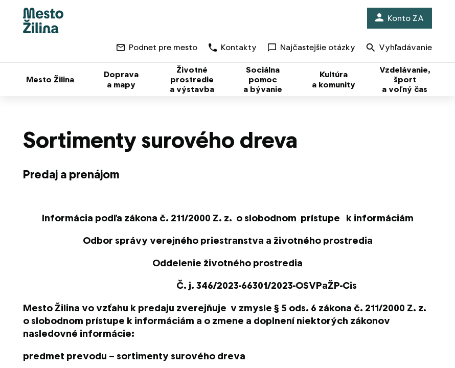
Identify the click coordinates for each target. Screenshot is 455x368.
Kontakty (233, 47)
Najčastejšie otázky (311, 47)
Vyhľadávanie (399, 48)
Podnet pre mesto (157, 47)
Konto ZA (399, 18)
